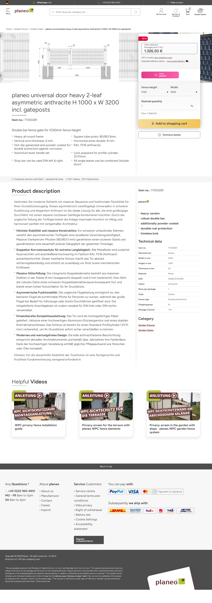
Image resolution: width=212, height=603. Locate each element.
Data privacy (84, 505)
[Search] (53, 11)
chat (44, 2)
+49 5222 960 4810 (111, 2)
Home (9, 29)
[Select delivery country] (7, 2)
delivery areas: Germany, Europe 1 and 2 (71, 576)
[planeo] (169, 202)
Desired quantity (151, 101)
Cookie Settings (86, 519)
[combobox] (154, 93)
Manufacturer (50, 496)
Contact (46, 500)
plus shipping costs (163, 57)
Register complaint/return (84, 540)
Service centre (85, 491)
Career (45, 505)
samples (177, 2)
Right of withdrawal (89, 510)
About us (47, 491)
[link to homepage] (24, 10)
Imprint (46, 510)
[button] (7, 2)
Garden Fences (21, 29)
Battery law (83, 514)
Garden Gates (36, 29)
